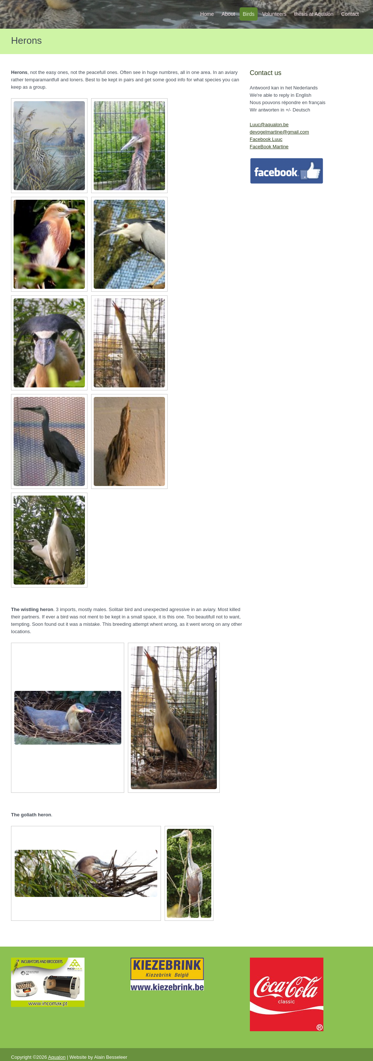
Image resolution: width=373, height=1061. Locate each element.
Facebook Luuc (266, 139)
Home (207, 14)
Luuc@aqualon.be (269, 124)
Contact (350, 14)
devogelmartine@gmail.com (279, 132)
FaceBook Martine (269, 146)
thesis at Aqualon (314, 14)
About (228, 14)
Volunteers (274, 14)
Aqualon (57, 1057)
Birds (249, 14)
